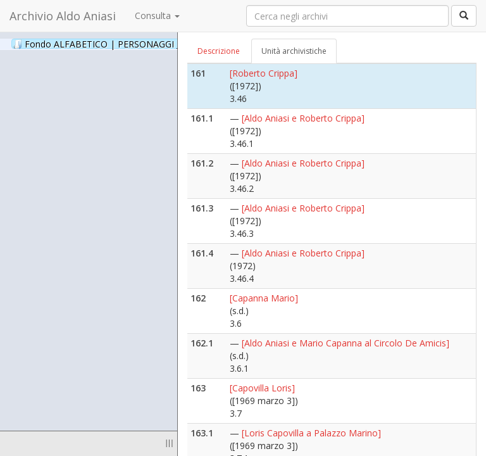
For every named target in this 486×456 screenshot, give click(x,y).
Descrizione (218, 51)
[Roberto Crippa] (263, 73)
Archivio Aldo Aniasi (62, 15)
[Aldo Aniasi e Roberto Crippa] (303, 118)
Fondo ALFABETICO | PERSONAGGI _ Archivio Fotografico (153, 44)
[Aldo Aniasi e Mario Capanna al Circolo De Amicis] (345, 343)
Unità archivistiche (294, 51)
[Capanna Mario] (264, 298)
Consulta (157, 16)
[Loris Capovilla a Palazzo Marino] (311, 433)
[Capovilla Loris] (262, 388)
